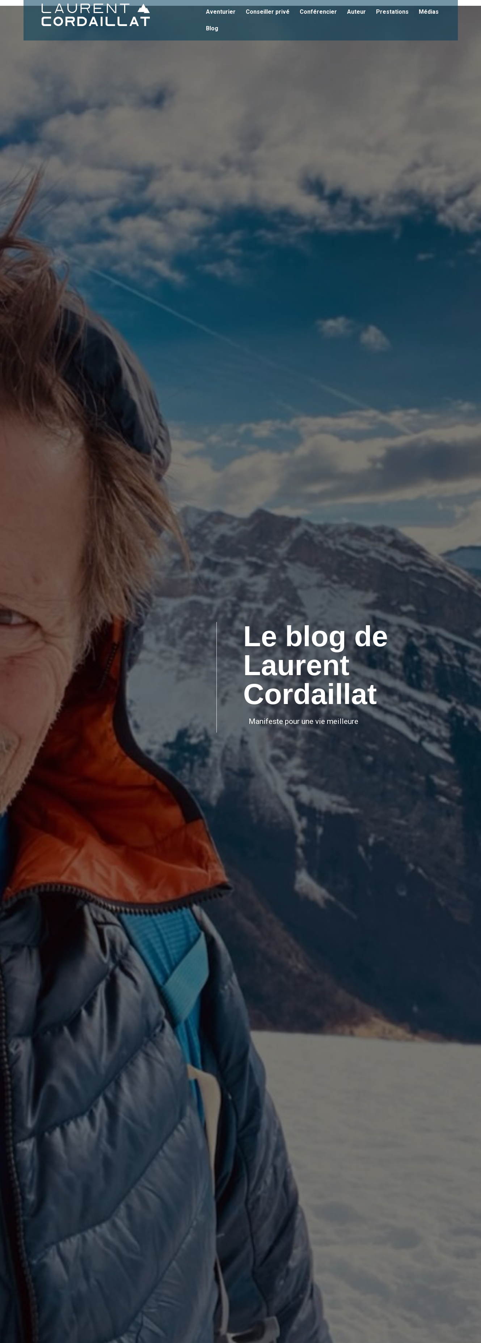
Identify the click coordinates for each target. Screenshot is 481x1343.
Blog (213, 28)
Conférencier (318, 11)
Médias (429, 11)
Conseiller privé (268, 11)
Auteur (356, 11)
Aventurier (221, 11)
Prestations (392, 11)
